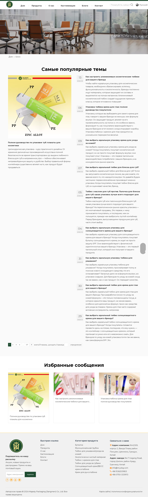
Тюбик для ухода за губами (88, 463)
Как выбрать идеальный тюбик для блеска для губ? (112, 167)
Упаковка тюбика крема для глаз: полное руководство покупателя (116, 400)
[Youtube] (15, 479)
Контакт (44, 460)
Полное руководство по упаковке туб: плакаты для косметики (27, 417)
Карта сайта (104, 492)
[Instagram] (19, 479)
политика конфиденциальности (127, 492)
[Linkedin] (11, 479)
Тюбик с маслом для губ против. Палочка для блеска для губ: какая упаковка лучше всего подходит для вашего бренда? (113, 194)
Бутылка (79, 445)
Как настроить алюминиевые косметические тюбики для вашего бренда (72, 400)
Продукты (45, 448)
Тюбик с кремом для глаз (87, 460)
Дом (42, 445)
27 (27, 345)
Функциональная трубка (86, 448)
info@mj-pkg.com (120, 468)
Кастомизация (47, 454)
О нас (43, 451)
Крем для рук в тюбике (86, 472)
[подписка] (30, 474)
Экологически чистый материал (90, 457)
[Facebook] (7, 479)
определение (75, 345)
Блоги (43, 457)
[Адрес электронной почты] (15, 474)
